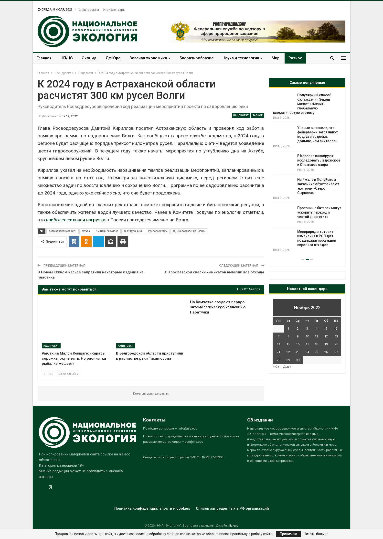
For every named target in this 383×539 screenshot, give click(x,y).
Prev (48, 374)
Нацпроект (241, 115)
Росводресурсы (157, 231)
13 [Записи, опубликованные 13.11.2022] (336, 336)
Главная (44, 58)
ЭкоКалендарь (114, 9)
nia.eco (233, 525)
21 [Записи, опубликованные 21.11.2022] (278, 352)
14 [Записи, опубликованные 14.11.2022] (278, 344)
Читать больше (316, 534)
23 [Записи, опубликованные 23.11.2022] (297, 352)
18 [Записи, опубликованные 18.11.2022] (316, 344)
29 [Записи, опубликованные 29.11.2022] (288, 360)
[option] (307, 172)
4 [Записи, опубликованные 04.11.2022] (316, 328)
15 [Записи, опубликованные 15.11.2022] (288, 344)
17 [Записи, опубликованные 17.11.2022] (307, 344)
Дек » (287, 366)
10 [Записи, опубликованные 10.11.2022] (307, 336)
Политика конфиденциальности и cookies (152, 508)
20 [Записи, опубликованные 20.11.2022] (336, 344)
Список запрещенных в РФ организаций (232, 508)
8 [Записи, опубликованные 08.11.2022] (288, 336)
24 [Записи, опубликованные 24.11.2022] (307, 352)
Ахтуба (86, 231)
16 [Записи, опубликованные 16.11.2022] (297, 344)
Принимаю (288, 534)
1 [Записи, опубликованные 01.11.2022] (288, 328)
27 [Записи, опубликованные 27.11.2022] (336, 352)
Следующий (68, 374)
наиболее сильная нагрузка (75, 220)
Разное (295, 58)
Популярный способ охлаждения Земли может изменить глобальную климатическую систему (302, 104)
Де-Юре (113, 58)
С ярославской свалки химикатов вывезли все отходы (214, 272)
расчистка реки (133, 231)
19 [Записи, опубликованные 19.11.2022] (326, 344)
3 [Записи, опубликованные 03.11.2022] (307, 328)
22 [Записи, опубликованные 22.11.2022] (288, 352)
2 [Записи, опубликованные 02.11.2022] (297, 328)
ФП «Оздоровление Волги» (189, 231)
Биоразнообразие (196, 58)
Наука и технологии (241, 58)
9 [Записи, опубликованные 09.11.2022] (297, 336)
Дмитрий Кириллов (107, 231)
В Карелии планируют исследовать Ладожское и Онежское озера (318, 160)
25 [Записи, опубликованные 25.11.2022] (316, 352)
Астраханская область (62, 231)
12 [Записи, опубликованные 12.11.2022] (326, 336)
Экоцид (89, 58)
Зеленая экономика (148, 58)
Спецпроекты (89, 9)
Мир (275, 58)
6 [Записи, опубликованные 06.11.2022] (336, 328)
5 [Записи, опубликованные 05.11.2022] (326, 328)
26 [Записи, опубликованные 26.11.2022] (326, 352)
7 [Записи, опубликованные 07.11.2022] (278, 336)
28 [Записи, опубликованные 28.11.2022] (278, 360)
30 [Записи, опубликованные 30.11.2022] (297, 360)
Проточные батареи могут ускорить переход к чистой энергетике (319, 212)
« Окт (277, 366)
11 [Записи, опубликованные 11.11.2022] (316, 336)
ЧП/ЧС (67, 58)
